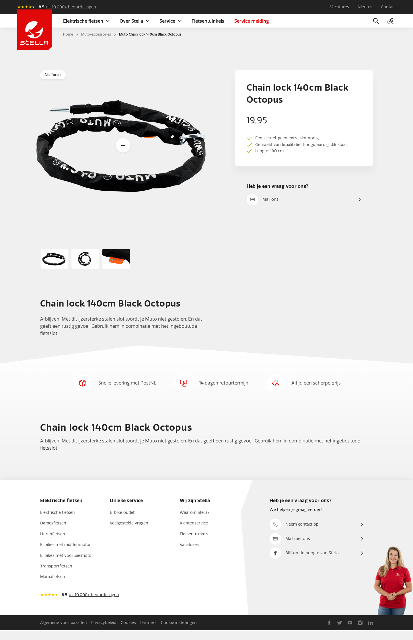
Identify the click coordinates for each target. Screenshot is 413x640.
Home (68, 44)
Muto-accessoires (96, 44)
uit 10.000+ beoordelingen (71, 7)
